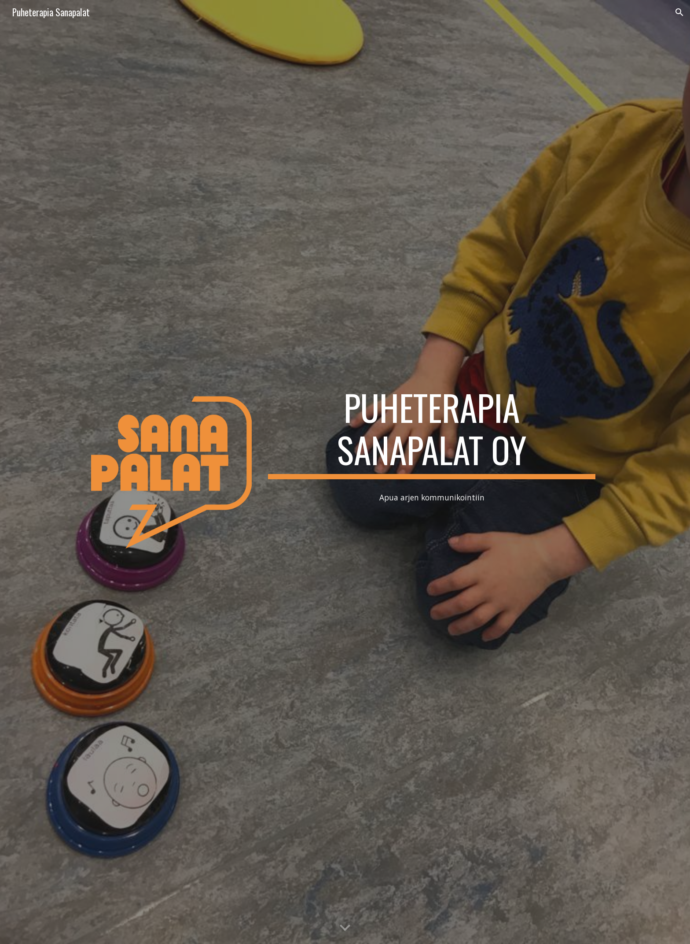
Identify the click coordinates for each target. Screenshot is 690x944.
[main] (431, 432)
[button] (679, 12)
